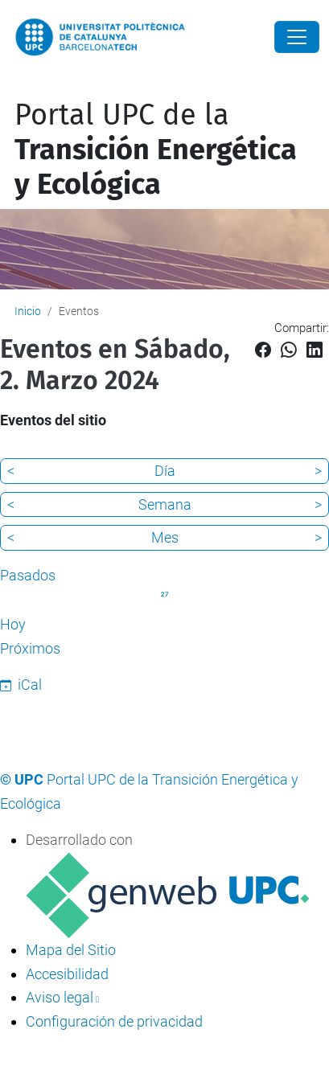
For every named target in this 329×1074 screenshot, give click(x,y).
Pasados (28, 575)
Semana (164, 504)
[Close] (296, 37)
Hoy (13, 624)
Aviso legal (59, 997)
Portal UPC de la (155, 149)
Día (164, 470)
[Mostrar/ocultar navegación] (11, 87)
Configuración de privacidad (114, 1021)
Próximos (30, 648)
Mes (165, 537)
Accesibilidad (67, 973)
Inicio (27, 311)
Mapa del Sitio (71, 949)
